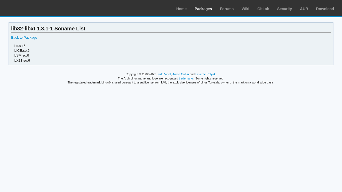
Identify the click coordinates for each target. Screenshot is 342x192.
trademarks (186, 78)
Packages (203, 9)
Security (284, 9)
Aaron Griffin (180, 74)
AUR (304, 9)
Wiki (246, 9)
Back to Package (24, 37)
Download (325, 9)
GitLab (263, 9)
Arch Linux (29, 8)
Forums (227, 9)
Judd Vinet (164, 74)
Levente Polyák (205, 74)
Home (181, 9)
